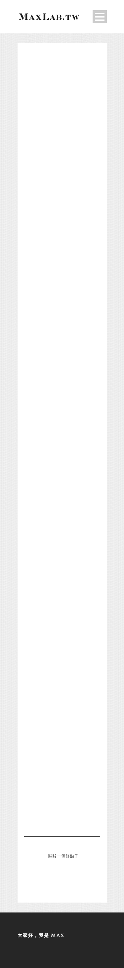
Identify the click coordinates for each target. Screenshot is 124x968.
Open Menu (100, 16)
